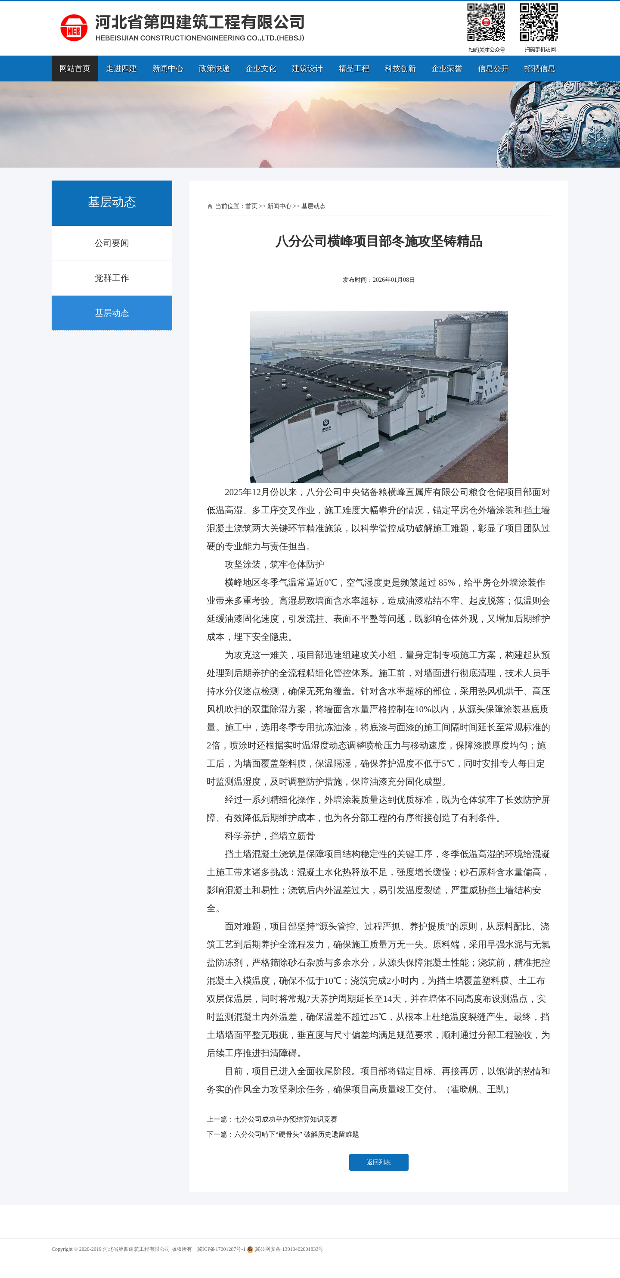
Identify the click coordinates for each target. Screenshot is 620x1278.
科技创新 (400, 68)
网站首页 (74, 68)
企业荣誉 (446, 68)
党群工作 (112, 278)
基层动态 (112, 313)
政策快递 (214, 68)
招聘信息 (539, 68)
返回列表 (379, 1162)
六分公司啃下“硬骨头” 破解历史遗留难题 (296, 1134)
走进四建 (121, 68)
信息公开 (493, 68)
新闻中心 (167, 68)
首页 (251, 206)
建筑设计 (307, 68)
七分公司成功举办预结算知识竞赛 (286, 1119)
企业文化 (260, 68)
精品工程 (353, 68)
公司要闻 (112, 243)
